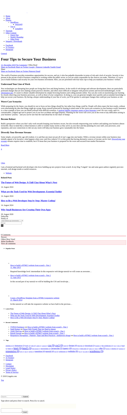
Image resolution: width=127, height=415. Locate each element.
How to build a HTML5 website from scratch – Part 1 (30, 265)
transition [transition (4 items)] (40, 351)
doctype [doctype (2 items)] (81, 346)
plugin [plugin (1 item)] (108, 348)
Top (2, 380)
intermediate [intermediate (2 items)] (46, 348)
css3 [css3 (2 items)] (66, 346)
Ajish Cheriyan (16, 331)
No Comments (21, 65)
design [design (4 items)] (73, 345)
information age (7, 93)
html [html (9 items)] (18, 348)
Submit (25, 397)
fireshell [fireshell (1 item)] (98, 345)
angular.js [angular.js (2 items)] (10, 346)
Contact (9, 364)
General (4, 54)
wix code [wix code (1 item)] (86, 351)
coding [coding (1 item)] (38, 345)
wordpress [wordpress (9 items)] (97, 351)
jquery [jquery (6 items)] (67, 348)
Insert (27, 413)
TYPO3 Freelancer (17, 327)
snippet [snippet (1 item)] (31, 351)
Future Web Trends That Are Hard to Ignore (39, 329)
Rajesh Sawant (15, 333)
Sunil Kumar (15, 329)
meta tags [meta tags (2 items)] (84, 348)
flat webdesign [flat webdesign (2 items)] (107, 346)
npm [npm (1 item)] (97, 348)
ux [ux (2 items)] (56, 351)
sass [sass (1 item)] (26, 351)
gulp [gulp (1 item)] (119, 345)
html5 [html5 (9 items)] (27, 348)
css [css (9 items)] (51, 345)
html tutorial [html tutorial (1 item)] (36, 348)
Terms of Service (12, 372)
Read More (5, 145)
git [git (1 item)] (115, 345)
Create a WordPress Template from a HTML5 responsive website (34, 298)
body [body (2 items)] (28, 346)
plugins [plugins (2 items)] (114, 348)
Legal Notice (10, 368)
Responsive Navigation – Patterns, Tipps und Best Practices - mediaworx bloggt (40, 335)
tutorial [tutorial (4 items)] (49, 351)
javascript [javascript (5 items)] (57, 348)
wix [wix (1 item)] (80, 351)
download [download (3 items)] (90, 346)
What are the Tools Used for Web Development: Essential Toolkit (31, 191)
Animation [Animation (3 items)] (19, 346)
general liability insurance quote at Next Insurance (78, 110)
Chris (3, 163)
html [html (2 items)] (10, 348)
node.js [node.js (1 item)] (91, 348)
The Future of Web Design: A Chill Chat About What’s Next (29, 182)
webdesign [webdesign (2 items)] (63, 351)
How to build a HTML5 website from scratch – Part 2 (30, 275)
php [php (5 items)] (102, 348)
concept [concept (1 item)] (45, 345)
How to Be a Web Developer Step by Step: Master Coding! (28, 200)
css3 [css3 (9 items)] (59, 345)
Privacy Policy (11, 370)
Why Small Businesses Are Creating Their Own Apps (26, 209)
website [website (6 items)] (73, 351)
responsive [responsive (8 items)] (13, 351)
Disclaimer (10, 366)
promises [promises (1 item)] (122, 348)
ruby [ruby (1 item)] (22, 351)
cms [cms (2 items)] (33, 346)
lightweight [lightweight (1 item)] (76, 348)
